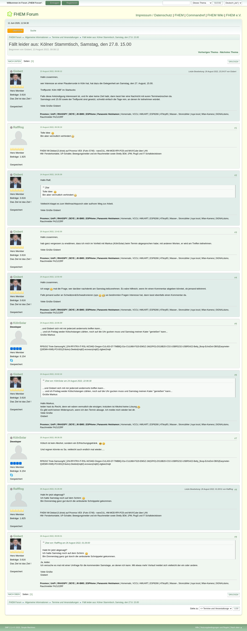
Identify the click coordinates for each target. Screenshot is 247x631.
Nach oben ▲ (236, 627)
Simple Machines (28, 627)
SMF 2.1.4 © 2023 (12, 627)
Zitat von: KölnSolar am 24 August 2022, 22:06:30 (68, 381)
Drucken (233, 62)
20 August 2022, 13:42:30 (51, 231)
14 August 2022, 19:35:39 (51, 174)
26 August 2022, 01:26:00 (51, 489)
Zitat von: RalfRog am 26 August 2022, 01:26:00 (67, 543)
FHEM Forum (26, 14)
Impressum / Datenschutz (154, 15)
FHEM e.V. (234, 15)
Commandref (195, 15)
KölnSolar (19, 322)
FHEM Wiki (215, 15)
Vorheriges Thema (208, 52)
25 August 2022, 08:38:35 (51, 437)
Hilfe (197, 627)
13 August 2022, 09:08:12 (51, 71)
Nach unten (14, 61)
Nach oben (14, 594)
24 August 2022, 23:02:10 (51, 374)
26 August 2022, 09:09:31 (51, 536)
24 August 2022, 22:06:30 (51, 323)
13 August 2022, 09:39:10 (51, 127)
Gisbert (18, 71)
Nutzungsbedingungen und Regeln (215, 627)
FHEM (179, 15)
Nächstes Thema (229, 52)
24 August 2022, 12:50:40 (51, 277)
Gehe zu (194, 608)
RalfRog (18, 127)
